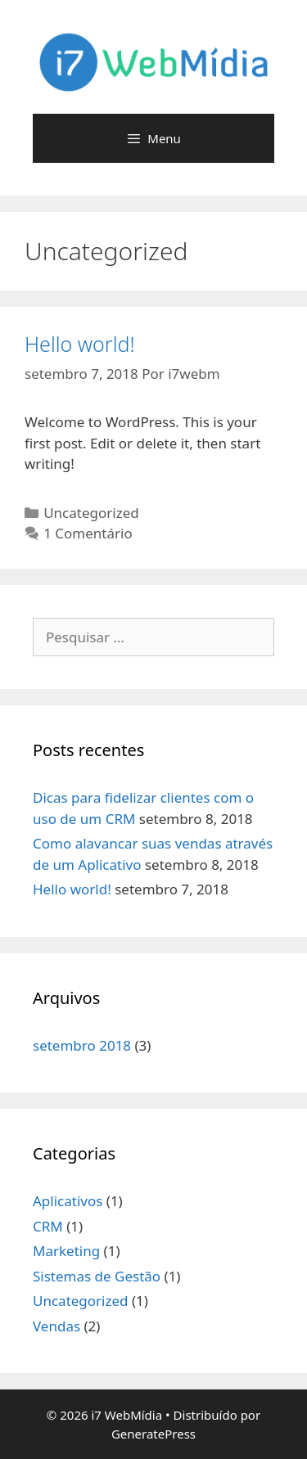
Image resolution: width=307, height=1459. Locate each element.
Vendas (56, 1326)
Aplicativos (67, 1200)
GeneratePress (153, 1433)
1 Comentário (88, 533)
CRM (48, 1226)
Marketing (66, 1250)
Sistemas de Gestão (96, 1276)
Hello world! (80, 344)
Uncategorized (91, 512)
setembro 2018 (82, 1045)
